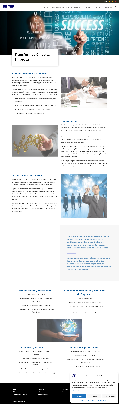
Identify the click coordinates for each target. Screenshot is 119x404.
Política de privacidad (96, 400)
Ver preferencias (109, 396)
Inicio (105, 1)
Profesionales (75, 7)
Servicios (87, 7)
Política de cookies (85, 400)
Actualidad (108, 7)
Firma (46, 7)
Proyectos (98, 7)
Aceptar (79, 396)
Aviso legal (105, 400)
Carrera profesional (67, 389)
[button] (115, 376)
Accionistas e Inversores (20, 394)
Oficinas (15, 392)
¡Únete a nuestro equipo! (69, 392)
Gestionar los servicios (79, 390)
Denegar (94, 396)
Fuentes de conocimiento (60, 7)
